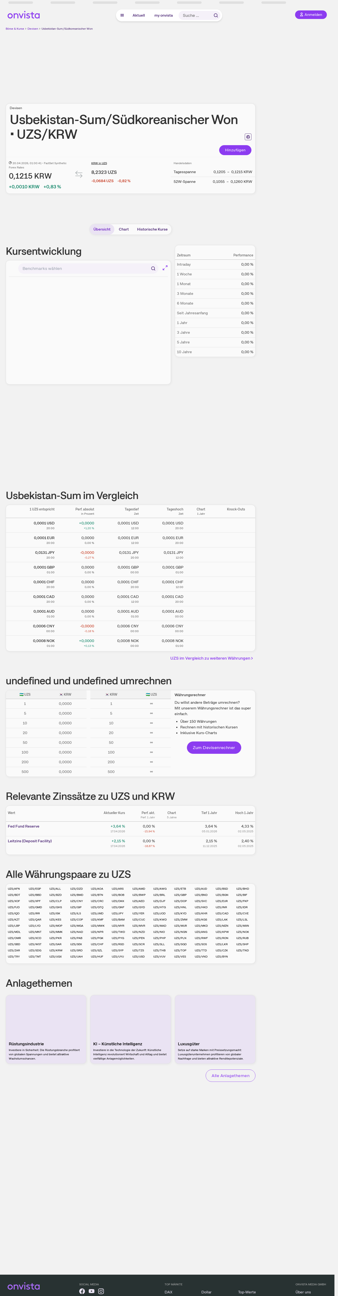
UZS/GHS (55, 907)
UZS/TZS (138, 950)
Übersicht (102, 229)
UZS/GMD (35, 907)
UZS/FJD (14, 907)
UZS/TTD (201, 950)
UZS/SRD (76, 950)
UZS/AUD (201, 889)
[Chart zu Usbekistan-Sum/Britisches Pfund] (201, 568)
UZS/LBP (14, 926)
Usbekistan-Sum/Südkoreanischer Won (67, 29)
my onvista (163, 15)
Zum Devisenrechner (214, 747)
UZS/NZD (138, 932)
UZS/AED (138, 901)
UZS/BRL (159, 895)
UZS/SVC (201, 901)
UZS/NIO (159, 932)
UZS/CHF (97, 944)
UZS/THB (159, 950)
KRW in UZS (99, 163)
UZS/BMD (76, 895)
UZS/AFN (14, 889)
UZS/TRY (14, 956)
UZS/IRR (34, 913)
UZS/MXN (242, 926)
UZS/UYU (118, 956)
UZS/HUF (97, 956)
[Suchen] (153, 268)
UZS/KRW (56, 950)
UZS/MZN (222, 926)
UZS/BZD (55, 895)
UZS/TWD (118, 932)
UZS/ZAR (14, 950)
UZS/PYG (118, 938)
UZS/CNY (76, 901)
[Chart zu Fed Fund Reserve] (172, 828)
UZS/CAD (222, 913)
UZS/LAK (222, 919)
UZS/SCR (138, 944)
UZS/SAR (55, 944)
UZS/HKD (201, 907)
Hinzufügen (235, 150)
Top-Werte (247, 1292)
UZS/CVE (242, 913)
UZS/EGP (35, 889)
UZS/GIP (76, 907)
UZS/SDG (35, 950)
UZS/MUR (180, 926)
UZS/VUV (159, 956)
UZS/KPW (222, 932)
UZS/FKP (242, 901)
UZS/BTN (97, 895)
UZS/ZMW (181, 919)
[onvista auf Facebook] (82, 1292)
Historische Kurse (152, 229)
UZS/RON (222, 938)
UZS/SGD (180, 944)
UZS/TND (242, 950)
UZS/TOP (180, 950)
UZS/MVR (138, 926)
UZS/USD (138, 956)
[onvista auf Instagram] (101, 1292)
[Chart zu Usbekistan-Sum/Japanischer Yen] (201, 553)
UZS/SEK (76, 944)
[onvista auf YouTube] (91, 1292)
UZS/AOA (97, 889)
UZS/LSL (242, 919)
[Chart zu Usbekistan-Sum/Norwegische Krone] (201, 642)
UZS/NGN (180, 932)
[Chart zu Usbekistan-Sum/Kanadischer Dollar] (201, 597)
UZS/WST (35, 944)
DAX (168, 1292)
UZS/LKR (222, 944)
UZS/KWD (160, 919)
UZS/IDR (242, 907)
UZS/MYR (118, 926)
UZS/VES (180, 956)
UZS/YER (138, 913)
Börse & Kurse (15, 29)
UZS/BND (201, 895)
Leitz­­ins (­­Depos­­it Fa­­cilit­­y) (30, 840)
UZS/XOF (14, 901)
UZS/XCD (35, 938)
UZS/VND (201, 956)
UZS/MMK (56, 932)
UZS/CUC (138, 919)
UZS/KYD (180, 913)
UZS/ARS (118, 889)
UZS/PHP (159, 938)
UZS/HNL (180, 907)
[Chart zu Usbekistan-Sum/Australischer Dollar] (201, 612)
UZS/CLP (55, 901)
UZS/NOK (242, 932)
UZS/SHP (242, 944)
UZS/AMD (138, 889)
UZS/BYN (222, 956)
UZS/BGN (222, 895)
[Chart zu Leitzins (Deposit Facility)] (172, 842)
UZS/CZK (222, 950)
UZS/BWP (139, 895)
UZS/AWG (160, 889)
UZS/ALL (55, 889)
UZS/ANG (201, 932)
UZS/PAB (76, 938)
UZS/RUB (242, 938)
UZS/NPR (97, 932)
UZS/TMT (35, 956)
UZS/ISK (54, 913)
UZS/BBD (35, 895)
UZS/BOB (118, 895)
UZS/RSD (118, 944)
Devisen (33, 29)
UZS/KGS (201, 919)
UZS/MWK (98, 926)
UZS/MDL (14, 932)
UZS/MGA (76, 926)
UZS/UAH (76, 956)
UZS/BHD (242, 889)
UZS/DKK (118, 901)
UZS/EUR (222, 901)
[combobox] (88, 268)
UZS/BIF (241, 895)
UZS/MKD (201, 926)
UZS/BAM (118, 919)
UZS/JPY (117, 913)
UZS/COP (76, 919)
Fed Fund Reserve (23, 826)
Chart (124, 229)
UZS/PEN (138, 938)
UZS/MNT (35, 932)
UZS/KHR (201, 913)
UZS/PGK (97, 938)
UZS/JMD (97, 913)
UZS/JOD (159, 913)
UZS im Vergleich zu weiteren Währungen (212, 658)
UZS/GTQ (97, 907)
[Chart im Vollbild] (165, 268)
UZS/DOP (180, 901)
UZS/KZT (14, 919)
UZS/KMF (97, 919)
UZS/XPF (35, 901)
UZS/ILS (75, 913)
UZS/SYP (118, 950)
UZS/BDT (14, 895)
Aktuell (139, 15)
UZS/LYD (35, 926)
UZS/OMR (14, 938)
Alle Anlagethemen (231, 1075)
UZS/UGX (55, 956)
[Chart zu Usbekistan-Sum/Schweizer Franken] (201, 583)
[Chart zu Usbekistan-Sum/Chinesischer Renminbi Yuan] (201, 627)
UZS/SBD (14, 944)
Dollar (206, 1292)
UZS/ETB (180, 889)
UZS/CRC (97, 901)
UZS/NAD (76, 932)
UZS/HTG (159, 907)
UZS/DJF (159, 901)
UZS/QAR (35, 919)
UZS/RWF (201, 938)
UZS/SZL (96, 950)
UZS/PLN (180, 938)
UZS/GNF (118, 907)
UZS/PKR (55, 938)
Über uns (303, 1292)
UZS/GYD (138, 907)
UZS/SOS (201, 944)
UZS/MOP (55, 926)
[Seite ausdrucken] (248, 137)
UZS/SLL (159, 944)
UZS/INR (221, 907)
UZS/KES (55, 919)
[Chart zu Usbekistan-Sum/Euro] (201, 539)
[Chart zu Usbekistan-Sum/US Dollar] (201, 524)
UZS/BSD (222, 889)
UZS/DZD (76, 889)
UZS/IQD (13, 913)
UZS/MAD (159, 926)
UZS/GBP (180, 895)
